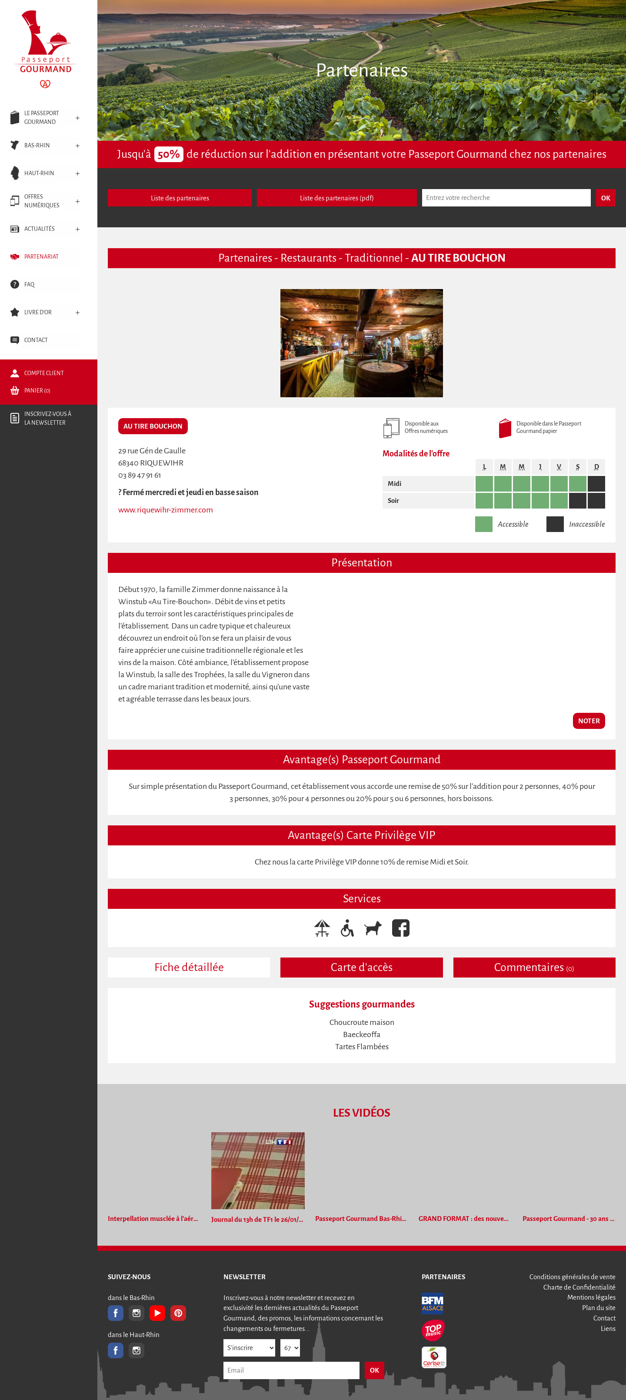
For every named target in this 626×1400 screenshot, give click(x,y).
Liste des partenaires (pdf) (337, 198)
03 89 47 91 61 (139, 475)
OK (374, 1370)
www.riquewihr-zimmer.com (165, 509)
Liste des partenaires (180, 198)
